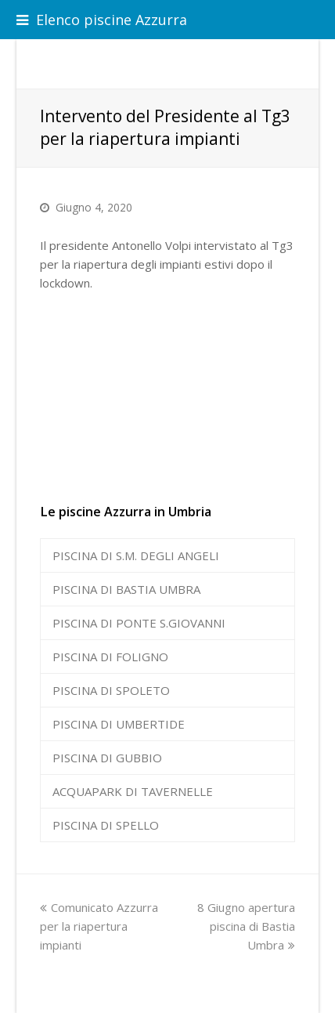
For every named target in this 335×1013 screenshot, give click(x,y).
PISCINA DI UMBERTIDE (118, 724)
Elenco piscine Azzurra (101, 19)
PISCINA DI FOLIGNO (110, 656)
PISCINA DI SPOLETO (111, 690)
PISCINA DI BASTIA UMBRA (126, 589)
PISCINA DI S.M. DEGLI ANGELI (135, 555)
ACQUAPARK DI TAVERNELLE (132, 791)
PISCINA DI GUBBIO (107, 757)
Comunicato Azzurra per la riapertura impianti (99, 926)
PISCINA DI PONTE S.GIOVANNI (138, 623)
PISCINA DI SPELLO (105, 825)
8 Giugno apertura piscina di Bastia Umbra (246, 926)
